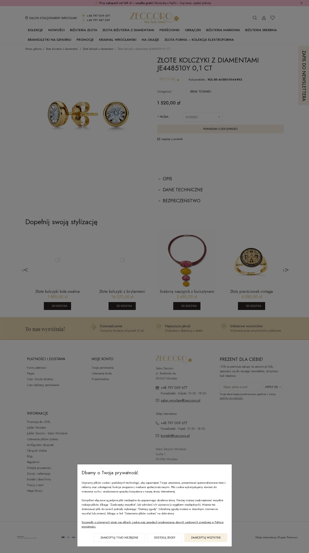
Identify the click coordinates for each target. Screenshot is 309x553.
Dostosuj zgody (164, 538)
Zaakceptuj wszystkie (206, 538)
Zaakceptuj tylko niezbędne (119, 538)
